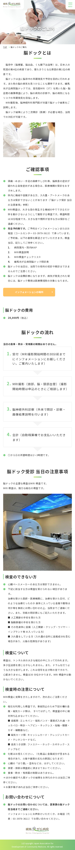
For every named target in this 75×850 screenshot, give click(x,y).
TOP (5, 47)
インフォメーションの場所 (29, 292)
